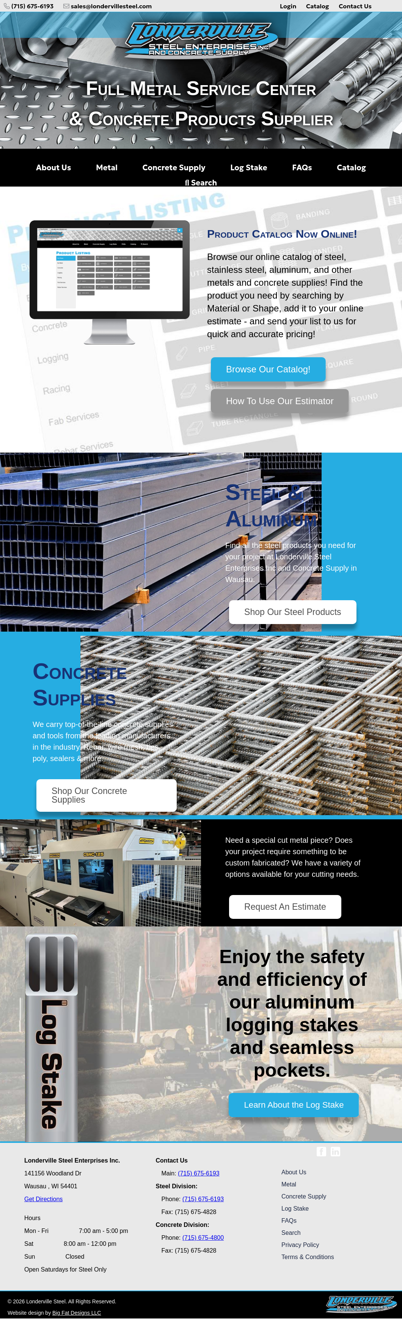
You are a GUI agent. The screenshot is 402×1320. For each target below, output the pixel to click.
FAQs (289, 1222)
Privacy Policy (300, 1246)
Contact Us (355, 6)
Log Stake (295, 1210)
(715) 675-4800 (203, 1239)
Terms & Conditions (307, 1258)
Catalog (317, 6)
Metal (288, 1186)
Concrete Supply (303, 1198)
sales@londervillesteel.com (107, 6)
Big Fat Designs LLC (76, 1314)
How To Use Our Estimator (280, 401)
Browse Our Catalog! (268, 369)
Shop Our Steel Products (294, 612)
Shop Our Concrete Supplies (91, 796)
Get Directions (43, 1200)
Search (201, 183)
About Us (293, 1174)
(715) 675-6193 (28, 6)
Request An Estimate (286, 908)
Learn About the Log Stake (294, 1106)
